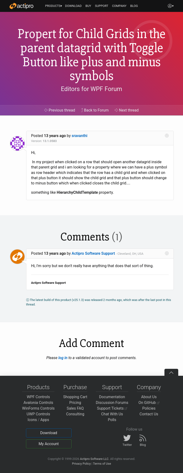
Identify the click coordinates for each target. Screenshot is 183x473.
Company (149, 387)
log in (62, 358)
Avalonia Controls (38, 402)
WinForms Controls (38, 408)
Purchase (75, 387)
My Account (49, 444)
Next (127, 110)
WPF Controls (38, 397)
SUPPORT (101, 6)
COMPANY (119, 6)
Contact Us (148, 414)
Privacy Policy (81, 463)
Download (48, 433)
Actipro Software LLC (94, 459)
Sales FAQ (75, 408)
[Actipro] (21, 6)
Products (38, 387)
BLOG (134, 6)
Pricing (75, 402)
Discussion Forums (112, 402)
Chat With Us (112, 414)
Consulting (75, 414)
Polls (112, 419)
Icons (32, 419)
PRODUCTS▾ (53, 6)
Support (112, 387)
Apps (44, 419)
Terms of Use (102, 463)
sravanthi (79, 135)
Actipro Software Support (93, 253)
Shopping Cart (75, 397)
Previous (59, 110)
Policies (149, 408)
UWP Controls (38, 414)
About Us (149, 397)
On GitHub (148, 402)
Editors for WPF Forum (91, 89)
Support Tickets (112, 408)
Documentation (112, 397)
